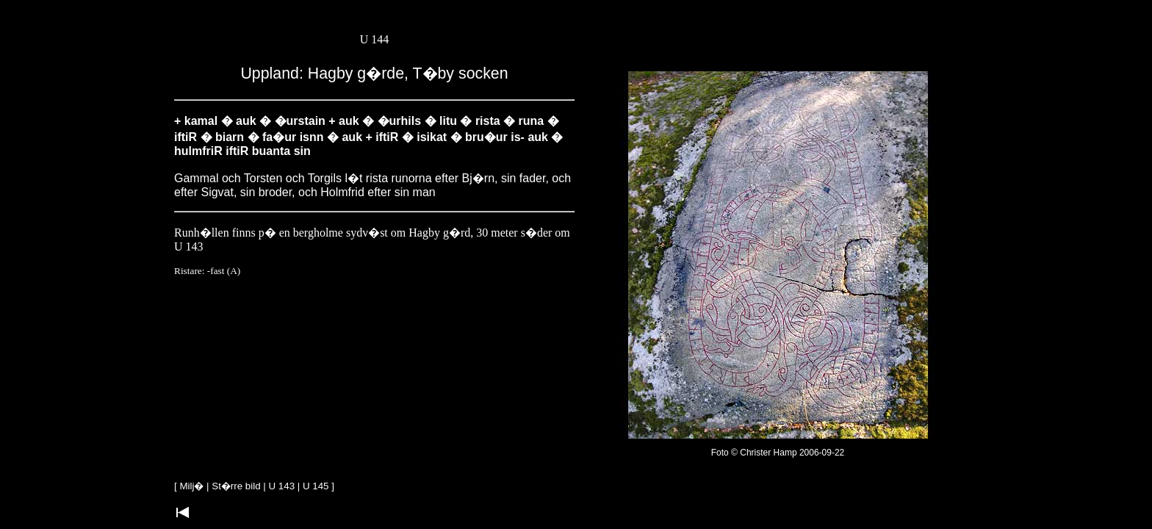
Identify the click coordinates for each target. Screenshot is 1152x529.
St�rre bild (236, 486)
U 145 (316, 486)
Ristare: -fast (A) (207, 270)
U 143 (282, 486)
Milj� (191, 486)
